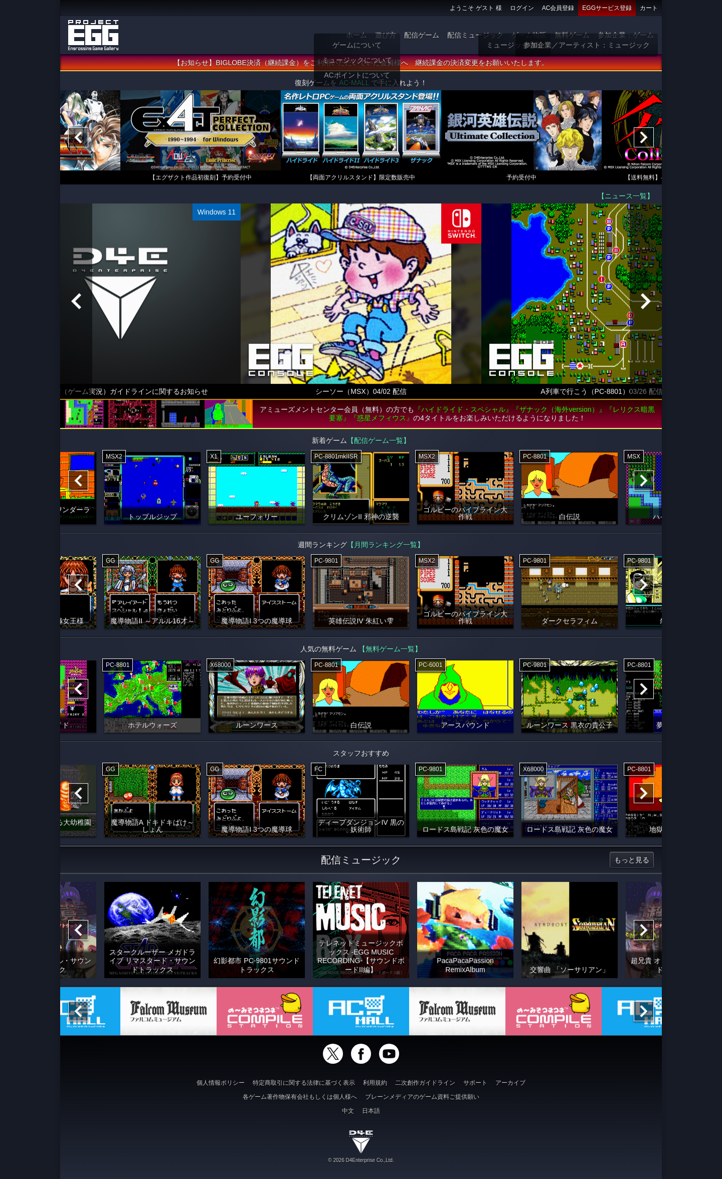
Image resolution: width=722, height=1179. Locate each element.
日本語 (371, 1111)
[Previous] (78, 139)
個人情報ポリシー (221, 1083)
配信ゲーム (421, 35)
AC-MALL (354, 85)
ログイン (522, 8)
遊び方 (385, 35)
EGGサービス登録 (607, 8)
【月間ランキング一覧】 (385, 547)
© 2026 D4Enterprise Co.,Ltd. (361, 1160)
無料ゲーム (572, 35)
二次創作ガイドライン (425, 1083)
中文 (348, 1111)
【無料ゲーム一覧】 (390, 651)
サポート (475, 1083)
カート (649, 8)
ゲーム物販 (529, 35)
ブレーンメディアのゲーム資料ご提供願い (422, 1097)
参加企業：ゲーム (626, 35)
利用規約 (375, 1083)
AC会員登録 (558, 8)
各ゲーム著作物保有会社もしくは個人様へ (300, 1097)
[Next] (644, 139)
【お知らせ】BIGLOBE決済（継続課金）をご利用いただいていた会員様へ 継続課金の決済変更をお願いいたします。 (360, 65)
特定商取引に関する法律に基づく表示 (304, 1083)
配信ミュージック (475, 35)
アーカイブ (510, 1083)
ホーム (356, 35)
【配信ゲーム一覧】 (378, 442)
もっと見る (631, 862)
